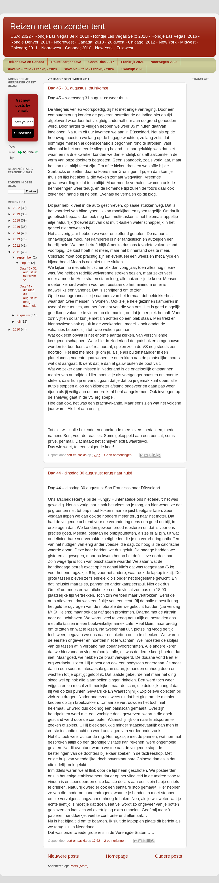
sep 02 (26, 263)
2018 (17, 220)
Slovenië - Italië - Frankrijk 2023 (32, 69)
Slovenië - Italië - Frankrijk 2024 (89, 69)
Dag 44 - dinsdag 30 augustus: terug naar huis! (90, 473)
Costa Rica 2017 (101, 62)
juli (19, 321)
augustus (24, 315)
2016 (17, 226)
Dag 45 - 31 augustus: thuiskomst (78, 88)
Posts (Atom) (79, 866)
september (25, 257)
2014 (17, 233)
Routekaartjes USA (66, 62)
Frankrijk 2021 (132, 62)
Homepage (117, 856)
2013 (17, 239)
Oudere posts (168, 856)
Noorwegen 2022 (163, 62)
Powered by (23, 152)
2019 (17, 214)
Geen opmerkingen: (118, 455)
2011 (17, 252)
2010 (17, 329)
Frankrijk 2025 (132, 69)
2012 (17, 245)
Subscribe (22, 133)
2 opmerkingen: (115, 840)
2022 (17, 208)
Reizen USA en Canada (26, 62)
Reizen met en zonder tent (57, 26)
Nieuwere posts (63, 856)
